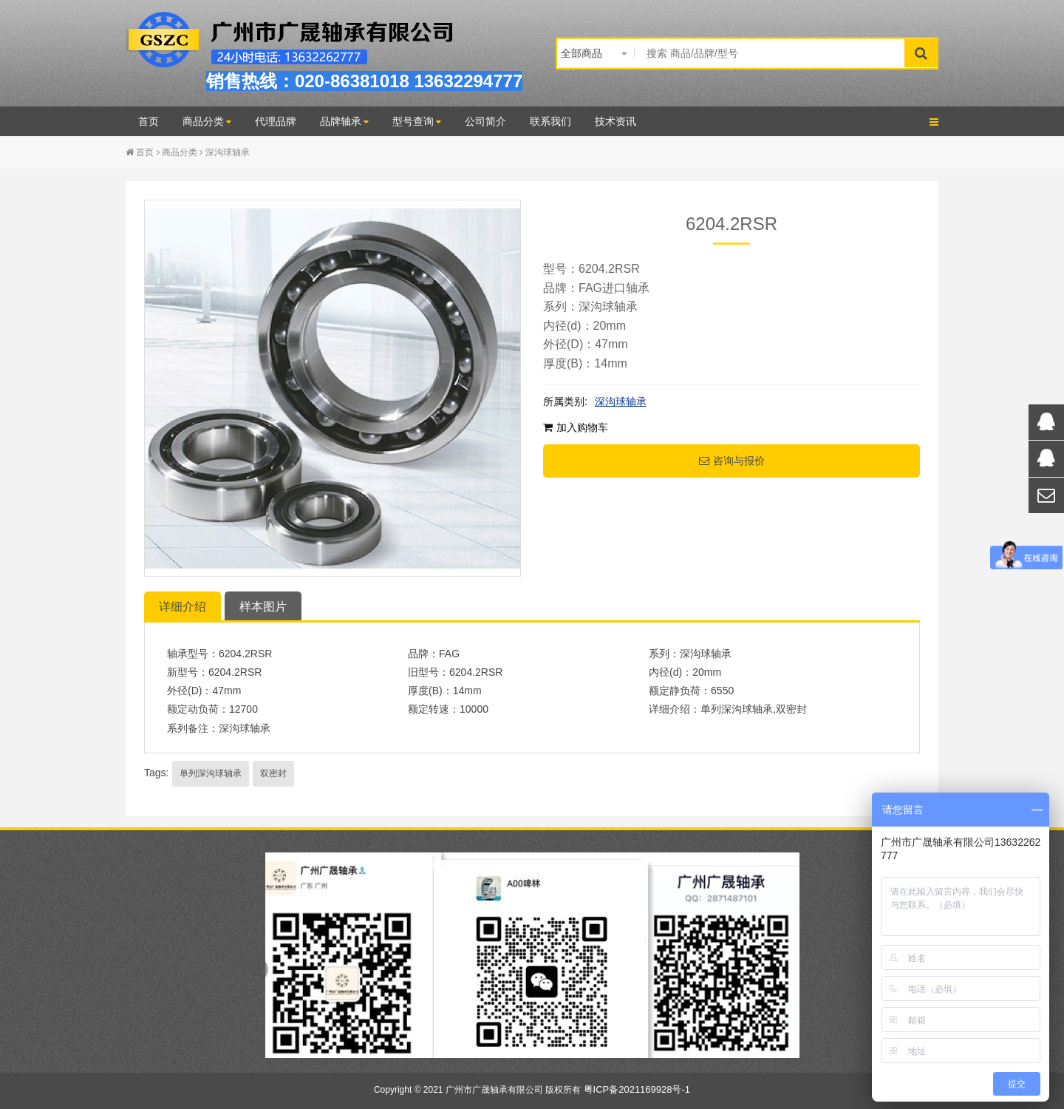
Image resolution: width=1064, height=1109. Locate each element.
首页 (148, 121)
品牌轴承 (344, 121)
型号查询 (416, 121)
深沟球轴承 (227, 152)
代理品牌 (275, 121)
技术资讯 (615, 121)
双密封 (273, 773)
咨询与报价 (732, 461)
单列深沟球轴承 (211, 773)
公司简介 (485, 121)
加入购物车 (575, 427)
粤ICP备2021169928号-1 (637, 1089)
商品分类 (207, 121)
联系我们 (550, 121)
